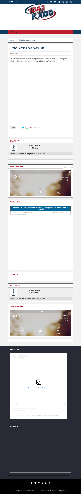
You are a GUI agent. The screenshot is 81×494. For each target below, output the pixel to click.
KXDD (33, 148)
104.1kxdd (33, 415)
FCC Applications (61, 491)
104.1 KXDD (24, 415)
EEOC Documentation (41, 491)
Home (12, 40)
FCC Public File (52, 491)
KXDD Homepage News (27, 40)
